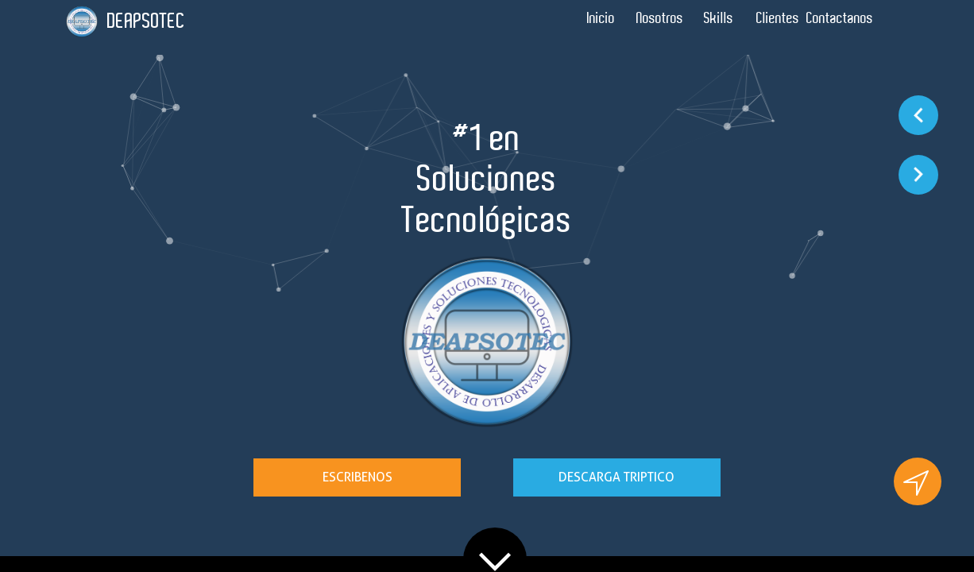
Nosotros (659, 18)
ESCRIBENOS (357, 477)
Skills (718, 18)
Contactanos (839, 18)
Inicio (601, 18)
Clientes (777, 18)
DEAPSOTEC (146, 21)
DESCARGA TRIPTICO (616, 477)
